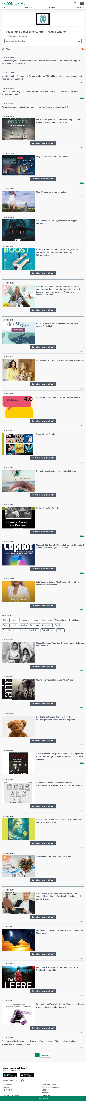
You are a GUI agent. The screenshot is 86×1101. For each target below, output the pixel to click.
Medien (24, 625)
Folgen (43, 1099)
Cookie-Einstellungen (11, 1095)
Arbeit (57, 625)
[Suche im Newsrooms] (43, 41)
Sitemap (45, 1093)
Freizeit (60, 630)
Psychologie (74, 620)
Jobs (44, 1090)
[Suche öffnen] (75, 3)
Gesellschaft (47, 620)
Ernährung (34, 625)
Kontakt (6, 1087)
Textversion (7, 1090)
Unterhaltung (60, 620)
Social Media (47, 1095)
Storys (4, 7)
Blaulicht (28, 7)
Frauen (5, 625)
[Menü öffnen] (82, 3)
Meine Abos (79, 7)
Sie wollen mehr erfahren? (42, 143)
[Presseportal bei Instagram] (22, 1080)
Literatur (15, 620)
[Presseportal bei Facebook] (15, 1081)
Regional (53, 7)
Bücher (5, 620)
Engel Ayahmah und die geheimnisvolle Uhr (20, 630)
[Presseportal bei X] (18, 1081)
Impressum (7, 1084)
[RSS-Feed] (82, 49)
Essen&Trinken (48, 630)
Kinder (14, 625)
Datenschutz (8, 1093)
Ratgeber (34, 620)
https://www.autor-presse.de (15, 36)
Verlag (24, 620)
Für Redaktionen (49, 1084)
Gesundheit (47, 625)
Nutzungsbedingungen (51, 1087)
